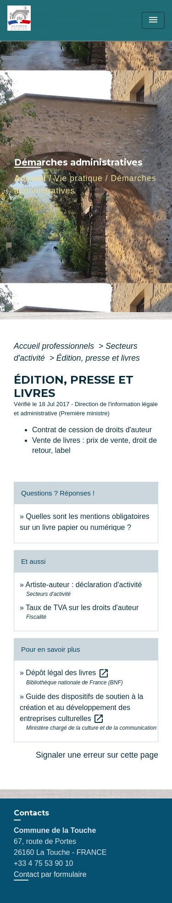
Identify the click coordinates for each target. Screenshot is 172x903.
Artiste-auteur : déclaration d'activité (83, 585)
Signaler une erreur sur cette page (97, 755)
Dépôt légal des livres (67, 673)
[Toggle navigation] (153, 20)
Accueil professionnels (55, 346)
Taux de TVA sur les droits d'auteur (82, 607)
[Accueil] (41, 20)
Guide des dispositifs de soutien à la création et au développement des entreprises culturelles (82, 707)
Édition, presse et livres (98, 358)
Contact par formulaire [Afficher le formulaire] (50, 874)
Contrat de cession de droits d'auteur (92, 430)
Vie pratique (78, 178)
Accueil (30, 178)
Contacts (31, 813)
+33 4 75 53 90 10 (43, 863)
